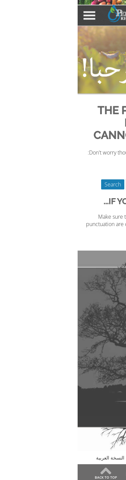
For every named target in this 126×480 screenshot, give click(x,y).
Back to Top (28, 477)
